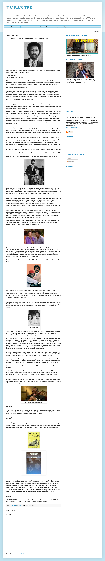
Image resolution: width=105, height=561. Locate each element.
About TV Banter (15, 27)
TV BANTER (19, 8)
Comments (70, 161)
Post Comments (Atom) (20, 553)
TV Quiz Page (55, 27)
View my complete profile (72, 127)
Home (6, 27)
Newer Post (10, 551)
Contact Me (25, 27)
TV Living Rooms (65, 27)
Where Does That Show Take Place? (39, 27)
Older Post (58, 551)
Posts (69, 158)
